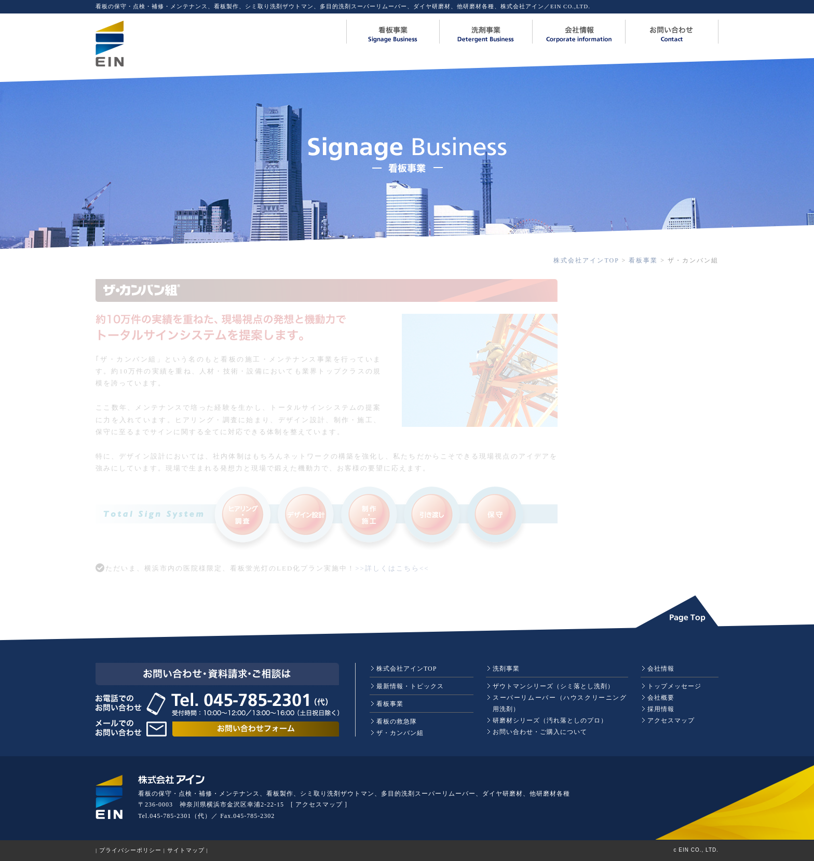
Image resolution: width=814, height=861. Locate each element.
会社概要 (660, 697)
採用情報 (660, 709)
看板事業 (643, 260)
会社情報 (660, 668)
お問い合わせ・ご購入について (540, 731)
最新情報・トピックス (410, 686)
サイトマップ (186, 850)
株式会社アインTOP (586, 260)
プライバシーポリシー (130, 850)
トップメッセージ (674, 686)
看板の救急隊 (396, 721)
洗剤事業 (506, 668)
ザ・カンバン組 (400, 733)
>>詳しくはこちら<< (392, 568)
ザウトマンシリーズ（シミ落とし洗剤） (553, 686)
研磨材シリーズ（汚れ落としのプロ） (550, 720)
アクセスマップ (671, 720)
